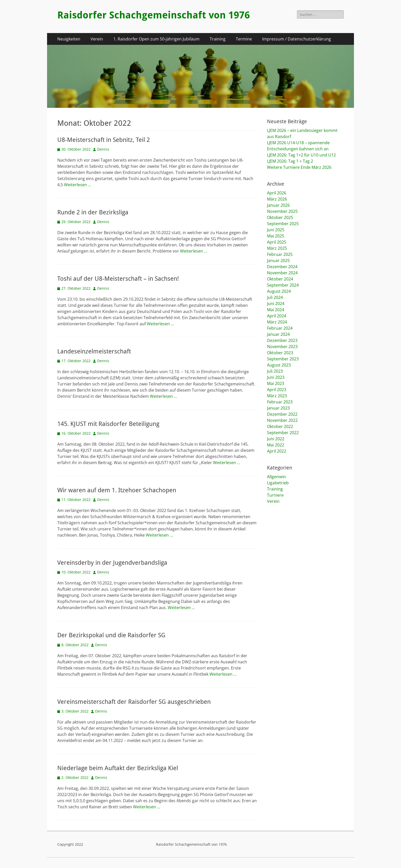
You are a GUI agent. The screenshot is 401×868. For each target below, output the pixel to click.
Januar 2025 (278, 260)
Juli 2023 (275, 371)
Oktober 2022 (280, 426)
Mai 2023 (275, 383)
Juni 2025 (275, 230)
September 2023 (283, 359)
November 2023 (282, 346)
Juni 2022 (275, 439)
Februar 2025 (280, 254)
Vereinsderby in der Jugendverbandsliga (112, 562)
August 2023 (279, 365)
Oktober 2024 (280, 279)
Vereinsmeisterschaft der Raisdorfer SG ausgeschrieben (134, 701)
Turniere (275, 495)
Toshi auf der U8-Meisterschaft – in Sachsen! (118, 278)
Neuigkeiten (68, 39)
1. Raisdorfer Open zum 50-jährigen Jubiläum (156, 39)
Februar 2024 (280, 328)
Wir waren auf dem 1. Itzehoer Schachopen (116, 490)
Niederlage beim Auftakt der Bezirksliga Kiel (117, 768)
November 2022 (282, 420)
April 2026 (276, 193)
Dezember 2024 (282, 266)
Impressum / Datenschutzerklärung (296, 39)
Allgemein (276, 476)
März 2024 (277, 322)
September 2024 (283, 285)
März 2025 (277, 248)
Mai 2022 (275, 445)
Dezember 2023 (282, 340)
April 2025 (276, 242)
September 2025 (283, 223)
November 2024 (282, 273)
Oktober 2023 (280, 352)
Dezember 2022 (282, 414)
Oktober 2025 (280, 217)
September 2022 (283, 432)
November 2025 (282, 211)
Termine (244, 39)
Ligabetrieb (278, 483)
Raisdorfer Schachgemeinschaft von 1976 (153, 15)
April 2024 (276, 316)
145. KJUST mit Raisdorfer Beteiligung (108, 423)
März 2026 (277, 199)
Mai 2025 (275, 236)
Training (218, 39)
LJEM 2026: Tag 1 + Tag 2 (290, 161)
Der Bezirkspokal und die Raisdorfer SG (111, 635)
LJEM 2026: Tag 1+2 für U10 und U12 (301, 155)
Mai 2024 (275, 309)
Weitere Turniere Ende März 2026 (299, 167)
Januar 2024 (278, 334)
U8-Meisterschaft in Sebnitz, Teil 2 (103, 139)
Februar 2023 (280, 402)
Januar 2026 (278, 205)
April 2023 (276, 389)
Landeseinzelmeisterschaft (94, 351)
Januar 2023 (278, 408)
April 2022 (276, 451)
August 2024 (279, 291)
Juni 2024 (275, 303)
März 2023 (277, 396)
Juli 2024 (275, 297)
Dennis (103, 149)
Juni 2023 (275, 377)
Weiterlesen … (77, 184)
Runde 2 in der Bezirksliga (92, 212)
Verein (97, 39)
